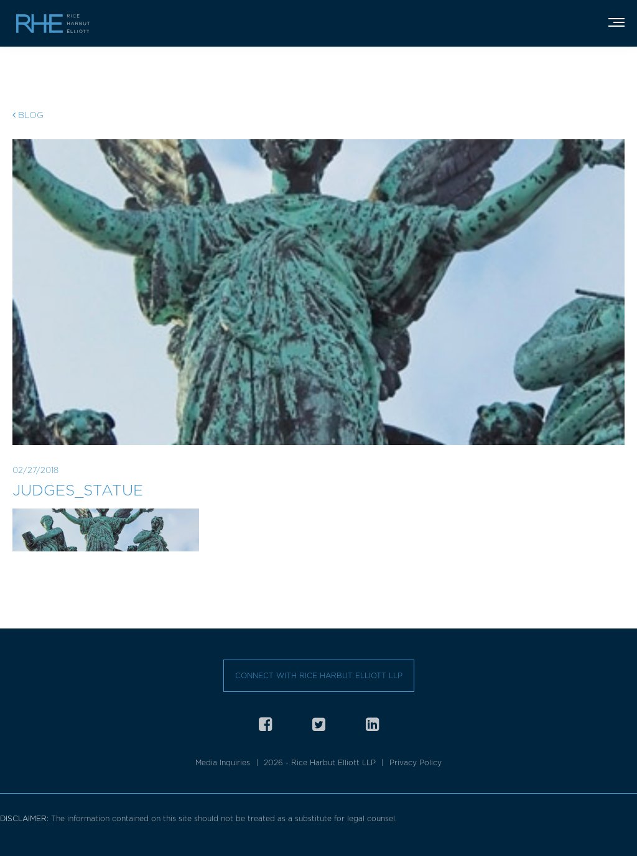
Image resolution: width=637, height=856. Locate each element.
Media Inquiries (222, 762)
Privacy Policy (415, 762)
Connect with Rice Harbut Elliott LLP (318, 675)
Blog (28, 115)
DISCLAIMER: (25, 818)
